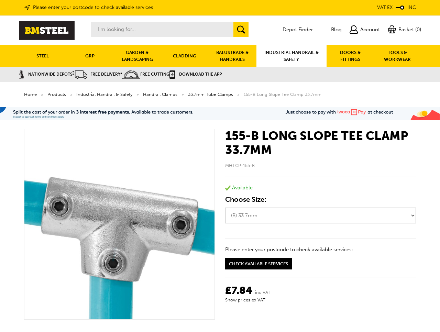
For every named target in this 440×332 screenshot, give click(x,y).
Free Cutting (145, 74)
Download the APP (195, 74)
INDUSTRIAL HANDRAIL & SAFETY (291, 56)
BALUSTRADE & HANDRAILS (232, 56)
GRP (90, 55)
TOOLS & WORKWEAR (397, 56)
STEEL (42, 55)
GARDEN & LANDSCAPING (137, 56)
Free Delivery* (97, 74)
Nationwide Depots (46, 74)
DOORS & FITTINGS (350, 56)
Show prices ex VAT (245, 299)
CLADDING (184, 55)
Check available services (258, 263)
